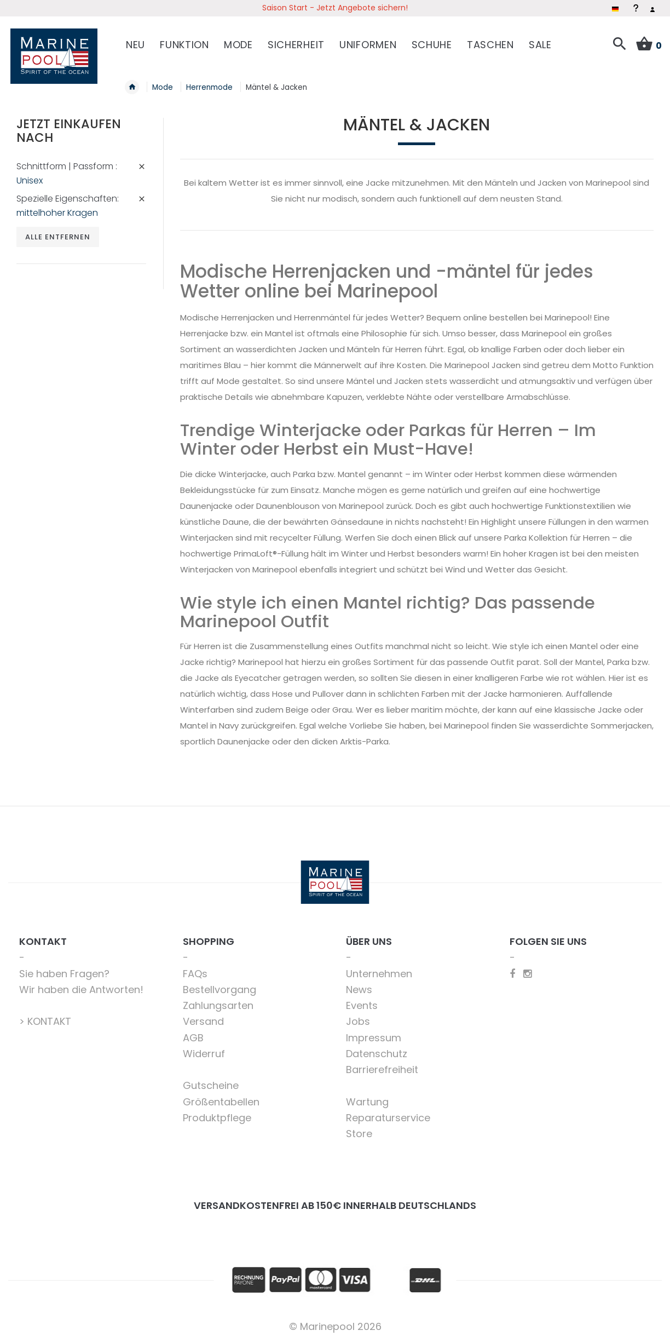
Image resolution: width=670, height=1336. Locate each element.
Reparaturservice (388, 1111)
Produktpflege (217, 1111)
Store (359, 1127)
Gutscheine (211, 1079)
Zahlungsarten (218, 999)
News (359, 983)
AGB (193, 1031)
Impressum (373, 1031)
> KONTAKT (45, 1015)
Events (362, 999)
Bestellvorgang (219, 983)
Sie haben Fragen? (64, 967)
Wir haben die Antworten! (81, 983)
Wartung (367, 1095)
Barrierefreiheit (382, 1063)
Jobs (358, 1015)
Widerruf (204, 1047)
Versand (203, 1015)
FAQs (195, 967)
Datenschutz (376, 1047)
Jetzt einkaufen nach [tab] (68, 124)
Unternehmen (379, 967)
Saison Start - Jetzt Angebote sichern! (335, 7)
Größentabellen (221, 1095)
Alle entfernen (58, 231)
